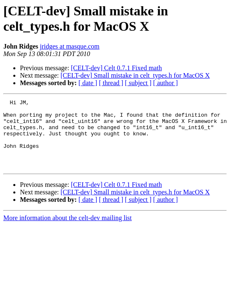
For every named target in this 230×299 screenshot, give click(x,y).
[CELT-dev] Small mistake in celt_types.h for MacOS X (135, 75)
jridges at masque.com (70, 46)
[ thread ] (111, 82)
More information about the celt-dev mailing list (67, 231)
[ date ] (87, 82)
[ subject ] (138, 82)
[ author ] (165, 82)
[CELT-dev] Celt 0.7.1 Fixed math (116, 67)
